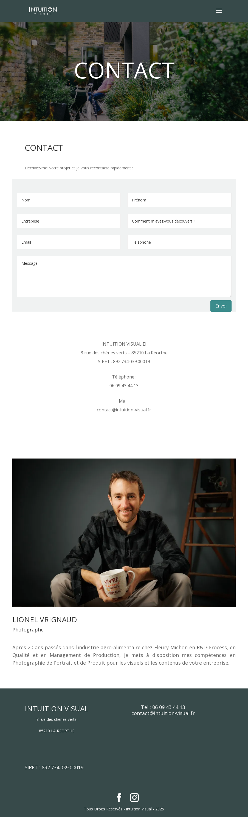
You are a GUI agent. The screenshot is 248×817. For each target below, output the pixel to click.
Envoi (221, 306)
